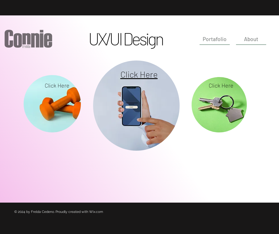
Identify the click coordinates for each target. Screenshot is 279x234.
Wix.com (96, 212)
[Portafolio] (215, 39)
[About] (251, 39)
